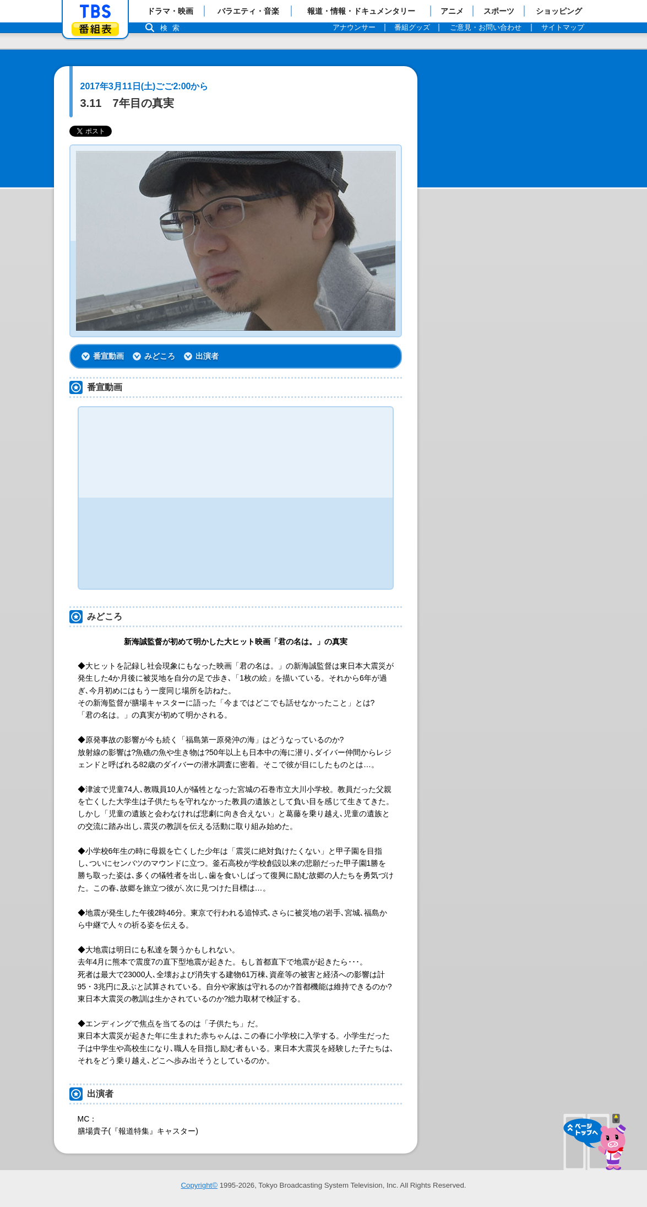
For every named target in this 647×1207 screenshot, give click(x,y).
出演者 (207, 356)
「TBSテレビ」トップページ (95, 11)
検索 (173, 28)
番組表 (95, 29)
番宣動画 (108, 356)
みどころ (159, 356)
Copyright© (199, 1185)
